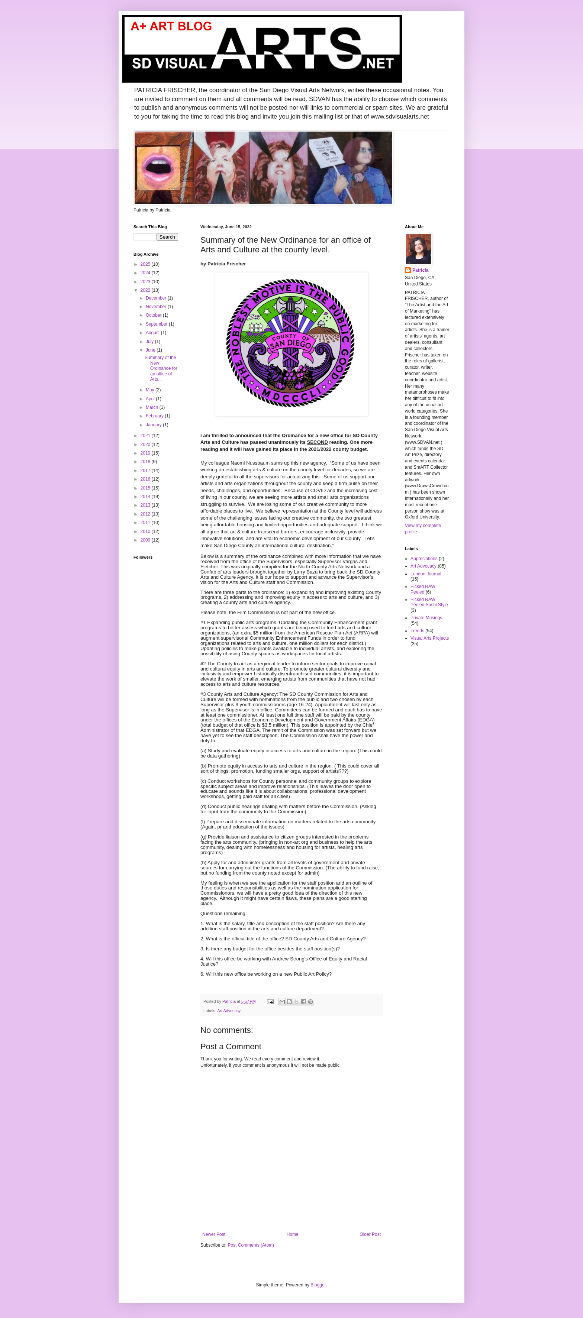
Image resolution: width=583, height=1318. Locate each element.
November (157, 306)
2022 (146, 290)
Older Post (370, 1234)
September (157, 324)
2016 (146, 479)
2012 (146, 514)
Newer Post (213, 1234)
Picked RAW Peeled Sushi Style (429, 602)
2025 (146, 264)
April (151, 398)
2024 (146, 272)
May (150, 390)
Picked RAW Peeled (422, 589)
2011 (146, 522)
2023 (146, 281)
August (153, 332)
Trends (417, 630)
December (157, 298)
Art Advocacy (229, 1010)
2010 (146, 531)
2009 (146, 540)
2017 (146, 470)
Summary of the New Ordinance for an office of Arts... (161, 368)
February (155, 416)
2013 (146, 505)
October (154, 315)
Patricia (420, 270)
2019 (146, 453)
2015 (146, 488)
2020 (146, 444)
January (154, 424)
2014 (146, 496)
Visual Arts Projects (429, 638)
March (153, 407)
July (150, 341)
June (151, 350)
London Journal (425, 573)
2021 (146, 435)
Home (293, 1234)
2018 (146, 461)
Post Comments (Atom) (251, 1245)
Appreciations (424, 558)
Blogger (318, 1285)
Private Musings (426, 617)
